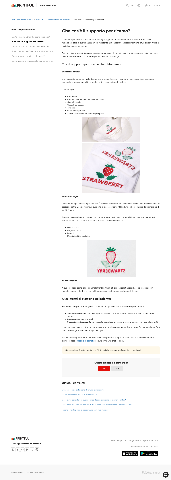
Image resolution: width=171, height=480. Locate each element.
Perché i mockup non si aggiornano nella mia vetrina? (85, 410)
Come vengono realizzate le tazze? (28, 56)
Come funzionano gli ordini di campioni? (79, 395)
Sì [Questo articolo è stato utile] (104, 368)
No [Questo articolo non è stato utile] (117, 368)
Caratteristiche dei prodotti (58, 20)
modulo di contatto (86, 341)
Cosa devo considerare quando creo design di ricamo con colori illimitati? (94, 400)
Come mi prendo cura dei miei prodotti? (30, 46)
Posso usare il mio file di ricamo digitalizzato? (33, 51)
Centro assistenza (47, 5)
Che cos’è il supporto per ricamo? (28, 41)
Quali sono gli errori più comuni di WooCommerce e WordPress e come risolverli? (97, 405)
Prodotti (39, 20)
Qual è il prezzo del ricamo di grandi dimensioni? (83, 390)
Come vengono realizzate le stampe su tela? (32, 61)
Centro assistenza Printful (21, 20)
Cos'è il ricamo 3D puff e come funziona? (31, 37)
